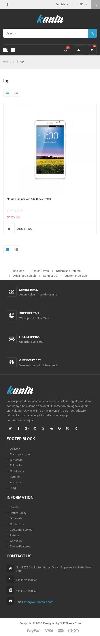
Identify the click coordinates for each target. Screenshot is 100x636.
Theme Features (20, 546)
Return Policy (18, 513)
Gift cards (16, 460)
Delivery (15, 448)
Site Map (18, 271)
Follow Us (16, 465)
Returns (15, 476)
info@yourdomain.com (38, 602)
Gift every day (30, 360)
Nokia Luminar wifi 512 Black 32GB (29, 199)
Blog (13, 488)
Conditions (17, 471)
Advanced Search (24, 275)
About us (16, 482)
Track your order (20, 454)
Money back (28, 289)
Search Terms (40, 271)
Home (7, 61)
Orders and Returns (68, 271)
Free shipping (29, 337)
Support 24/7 (29, 313)
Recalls (14, 507)
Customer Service (75, 275)
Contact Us (50, 275)
